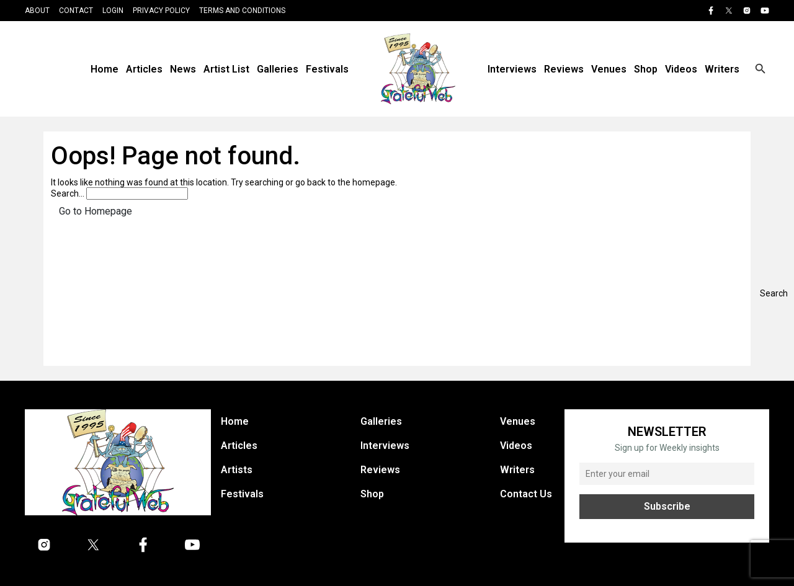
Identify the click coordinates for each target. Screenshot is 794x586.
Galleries (277, 69)
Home (104, 69)
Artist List (226, 69)
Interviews (512, 69)
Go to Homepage (95, 211)
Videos (681, 69)
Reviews (564, 69)
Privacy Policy (161, 10)
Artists (236, 470)
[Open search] (760, 69)
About (37, 10)
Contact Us (526, 494)
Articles (144, 69)
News (183, 69)
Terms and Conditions (242, 10)
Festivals (327, 69)
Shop (646, 69)
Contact (76, 10)
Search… (67, 193)
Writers (722, 69)
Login (112, 10)
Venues (609, 69)
